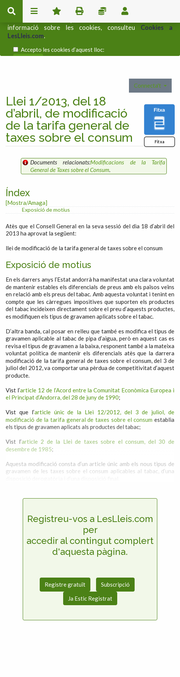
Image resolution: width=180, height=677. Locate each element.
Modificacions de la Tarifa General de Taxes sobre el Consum (97, 144)
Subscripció (115, 562)
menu (34, 11)
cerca (11, 11)
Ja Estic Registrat (90, 576)
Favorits (56, 11)
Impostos (102, 11)
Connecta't (148, 63)
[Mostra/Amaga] (26, 181)
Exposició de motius (46, 188)
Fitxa (159, 120)
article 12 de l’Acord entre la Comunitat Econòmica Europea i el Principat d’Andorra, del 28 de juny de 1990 (90, 372)
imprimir (79, 11)
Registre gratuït (65, 562)
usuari (124, 11)
